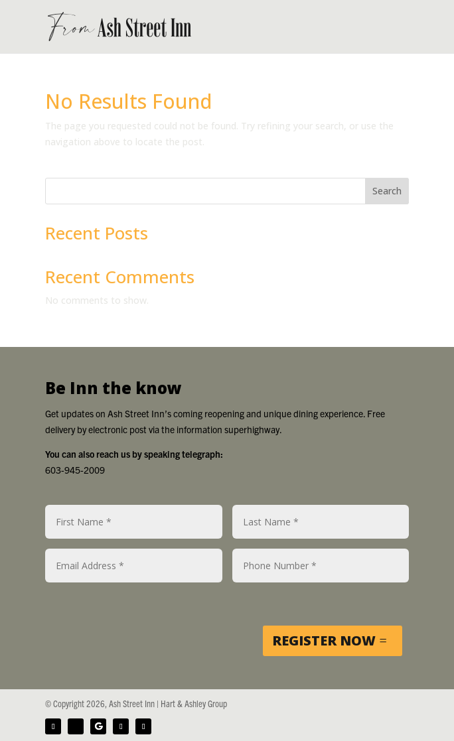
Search (387, 190)
